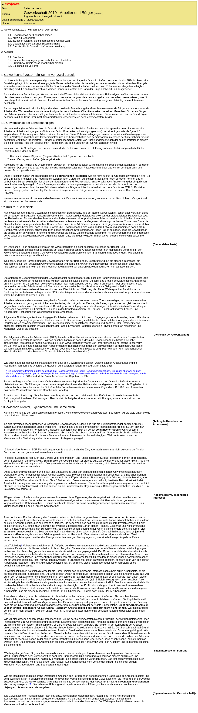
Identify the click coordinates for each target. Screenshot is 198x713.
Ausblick (8, 52)
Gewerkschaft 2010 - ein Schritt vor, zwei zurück (31, 29)
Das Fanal (18, 57)
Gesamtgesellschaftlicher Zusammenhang (36, 43)
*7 (113, 661)
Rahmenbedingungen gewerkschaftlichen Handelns (42, 60)
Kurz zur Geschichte (24, 38)
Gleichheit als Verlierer (25, 66)
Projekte (11, 4)
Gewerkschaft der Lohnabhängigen (32, 35)
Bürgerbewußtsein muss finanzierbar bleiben (38, 63)
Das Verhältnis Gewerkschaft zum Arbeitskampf (39, 46)
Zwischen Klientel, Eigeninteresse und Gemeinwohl (41, 40)
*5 (21, 545)
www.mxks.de (29, 23)
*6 (33, 610)
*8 (30, 684)
